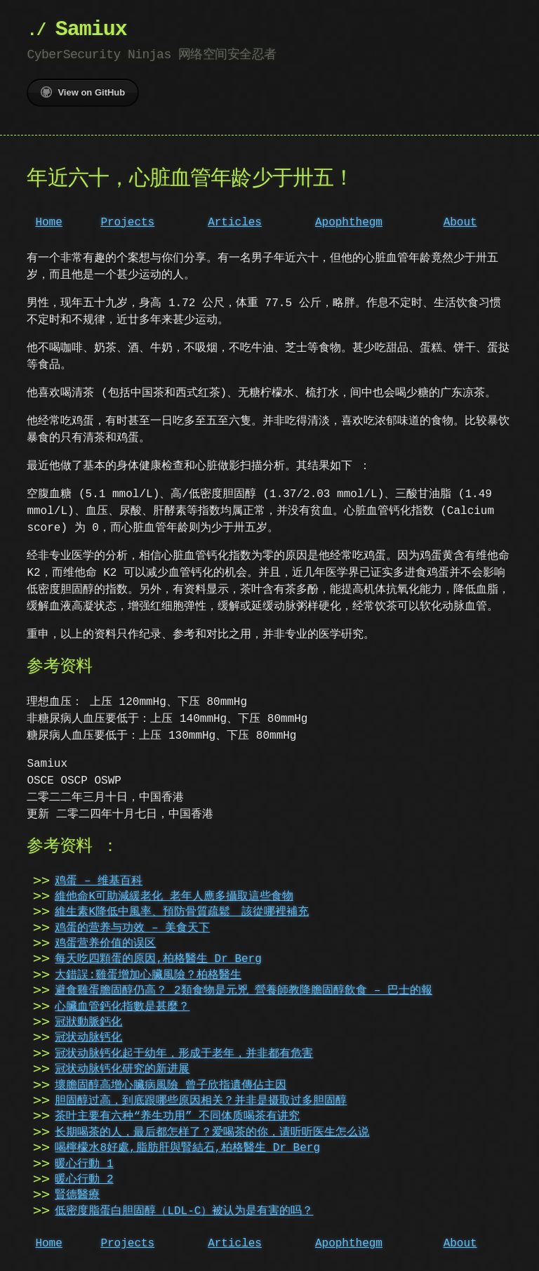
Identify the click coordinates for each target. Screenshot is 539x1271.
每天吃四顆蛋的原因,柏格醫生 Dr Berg (158, 959)
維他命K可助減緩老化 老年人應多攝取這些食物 (174, 896)
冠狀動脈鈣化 (88, 1022)
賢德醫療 (77, 1195)
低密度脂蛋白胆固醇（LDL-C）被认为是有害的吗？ (184, 1211)
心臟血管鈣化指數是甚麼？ (122, 1007)
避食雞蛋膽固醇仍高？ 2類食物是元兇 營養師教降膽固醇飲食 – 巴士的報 (243, 991)
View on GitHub (83, 92)
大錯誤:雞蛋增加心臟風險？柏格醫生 (148, 975)
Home (48, 222)
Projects (127, 222)
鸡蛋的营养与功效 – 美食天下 (132, 928)
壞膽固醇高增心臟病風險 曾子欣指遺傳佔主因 (170, 1085)
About (460, 222)
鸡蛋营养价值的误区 (105, 943)
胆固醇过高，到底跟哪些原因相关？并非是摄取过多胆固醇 (201, 1101)
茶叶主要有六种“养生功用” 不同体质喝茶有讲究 (177, 1116)
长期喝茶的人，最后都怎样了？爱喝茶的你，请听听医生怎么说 (212, 1132)
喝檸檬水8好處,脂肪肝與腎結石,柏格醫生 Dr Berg (187, 1148)
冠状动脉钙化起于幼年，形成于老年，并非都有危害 (184, 1054)
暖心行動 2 (84, 1179)
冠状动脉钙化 (88, 1038)
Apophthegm (348, 222)
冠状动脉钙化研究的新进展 (122, 1069)
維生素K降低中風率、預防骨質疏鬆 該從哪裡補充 (182, 912)
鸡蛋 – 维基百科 (98, 881)
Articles (235, 222)
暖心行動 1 (84, 1164)
